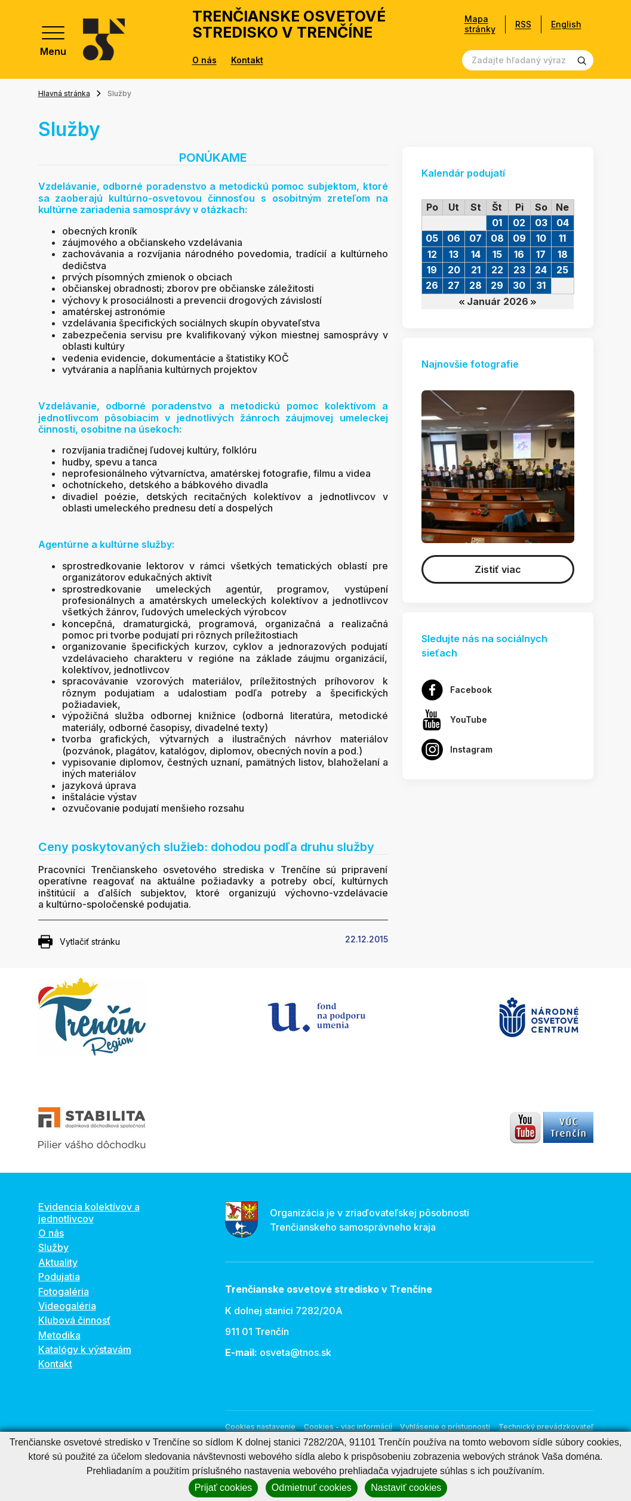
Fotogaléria (63, 1291)
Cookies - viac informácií (348, 1426)
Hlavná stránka (64, 93)
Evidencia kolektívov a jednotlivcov (89, 1212)
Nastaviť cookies (406, 1487)
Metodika (59, 1335)
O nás (204, 60)
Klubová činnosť (74, 1320)
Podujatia (59, 1277)
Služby (53, 1247)
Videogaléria (67, 1306)
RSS (523, 24)
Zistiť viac (498, 569)
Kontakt (247, 60)
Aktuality (58, 1262)
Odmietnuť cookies (312, 1487)
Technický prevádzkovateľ (545, 1426)
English (566, 24)
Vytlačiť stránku (79, 942)
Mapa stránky (479, 24)
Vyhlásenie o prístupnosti (445, 1426)
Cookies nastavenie (260, 1426)
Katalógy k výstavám (84, 1349)
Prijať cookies (224, 1487)
